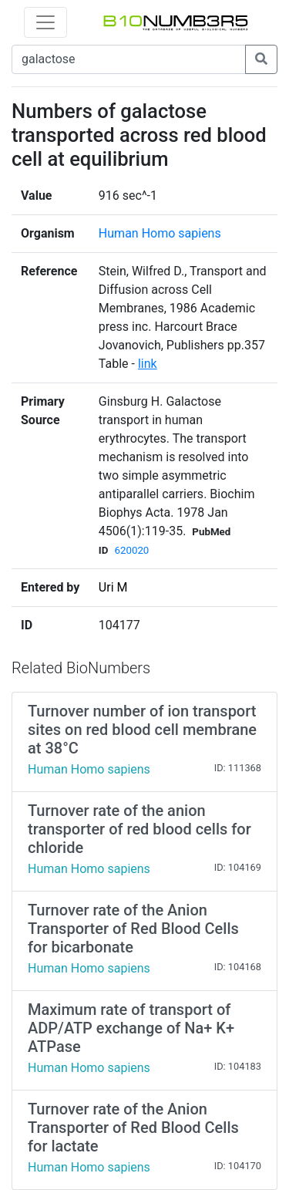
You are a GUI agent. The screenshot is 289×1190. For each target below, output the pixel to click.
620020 (131, 550)
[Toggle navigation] (45, 22)
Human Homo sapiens (160, 233)
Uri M (113, 587)
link (147, 363)
